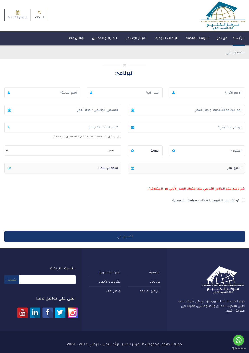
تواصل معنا (76, 40)
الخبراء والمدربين (104, 40)
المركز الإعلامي (136, 40)
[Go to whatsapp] (238, 340)
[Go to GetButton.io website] (239, 348)
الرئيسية (239, 40)
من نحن (221, 40)
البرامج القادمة (197, 40)
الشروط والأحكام (109, 282)
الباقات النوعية (167, 40)
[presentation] (212, 217)
